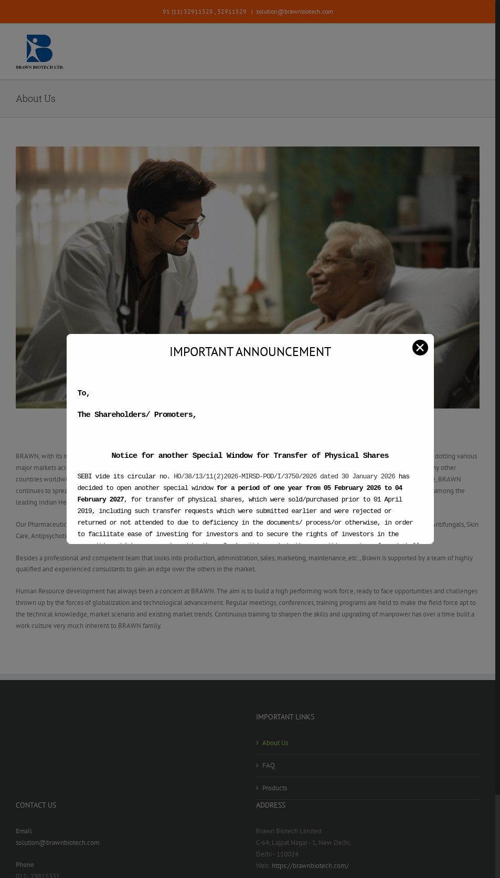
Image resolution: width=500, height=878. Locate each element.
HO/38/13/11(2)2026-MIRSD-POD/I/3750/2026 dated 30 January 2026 (284, 476)
